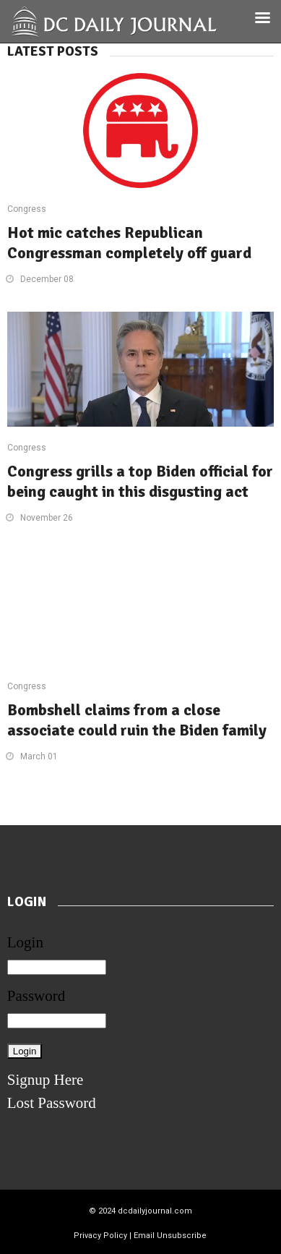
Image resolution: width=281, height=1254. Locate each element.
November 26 (46, 518)
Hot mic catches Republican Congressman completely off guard (129, 243)
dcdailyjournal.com (155, 1211)
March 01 (39, 756)
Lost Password (51, 1103)
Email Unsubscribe (170, 1235)
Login (25, 942)
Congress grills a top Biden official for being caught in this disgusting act (140, 481)
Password (36, 996)
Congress (26, 209)
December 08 (47, 279)
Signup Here (45, 1079)
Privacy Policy (100, 1235)
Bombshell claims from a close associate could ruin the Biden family (137, 720)
